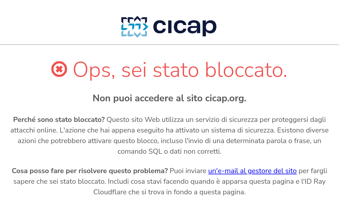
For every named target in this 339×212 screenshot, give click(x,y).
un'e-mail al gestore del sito (252, 170)
